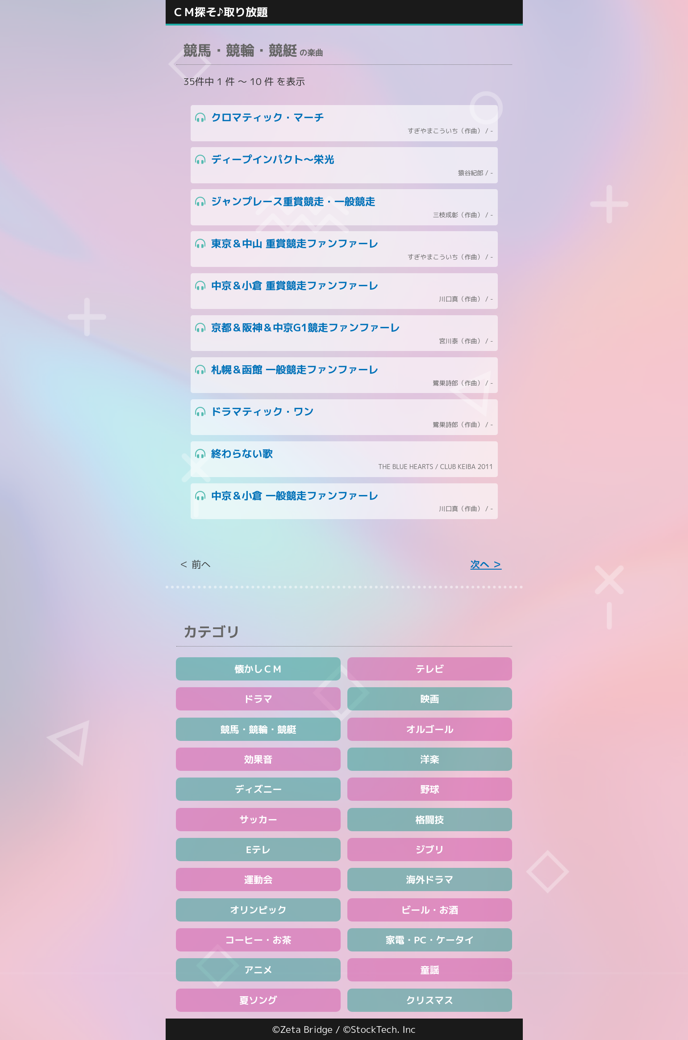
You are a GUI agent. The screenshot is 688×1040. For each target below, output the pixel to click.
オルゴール (429, 729)
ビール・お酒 (429, 910)
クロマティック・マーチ (344, 123)
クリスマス (429, 1000)
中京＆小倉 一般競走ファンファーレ (344, 501)
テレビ (430, 669)
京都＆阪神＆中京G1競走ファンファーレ (344, 333)
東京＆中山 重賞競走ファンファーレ (344, 249)
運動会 (258, 879)
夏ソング (258, 1000)
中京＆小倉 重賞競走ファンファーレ (344, 291)
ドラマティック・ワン (344, 417)
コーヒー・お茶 (258, 940)
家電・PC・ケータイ (429, 940)
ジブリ (430, 849)
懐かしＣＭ (258, 669)
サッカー (258, 819)
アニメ (258, 970)
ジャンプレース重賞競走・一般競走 (344, 207)
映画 (429, 699)
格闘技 (430, 819)
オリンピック (258, 910)
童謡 (429, 970)
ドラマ (258, 699)
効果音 (258, 759)
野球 (429, 789)
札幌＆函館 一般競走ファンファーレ (344, 375)
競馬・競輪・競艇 (258, 729)
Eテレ (258, 849)
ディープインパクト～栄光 (344, 165)
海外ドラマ (429, 879)
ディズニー (258, 789)
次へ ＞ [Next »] (486, 564)
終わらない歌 (344, 459)
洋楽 (429, 759)
